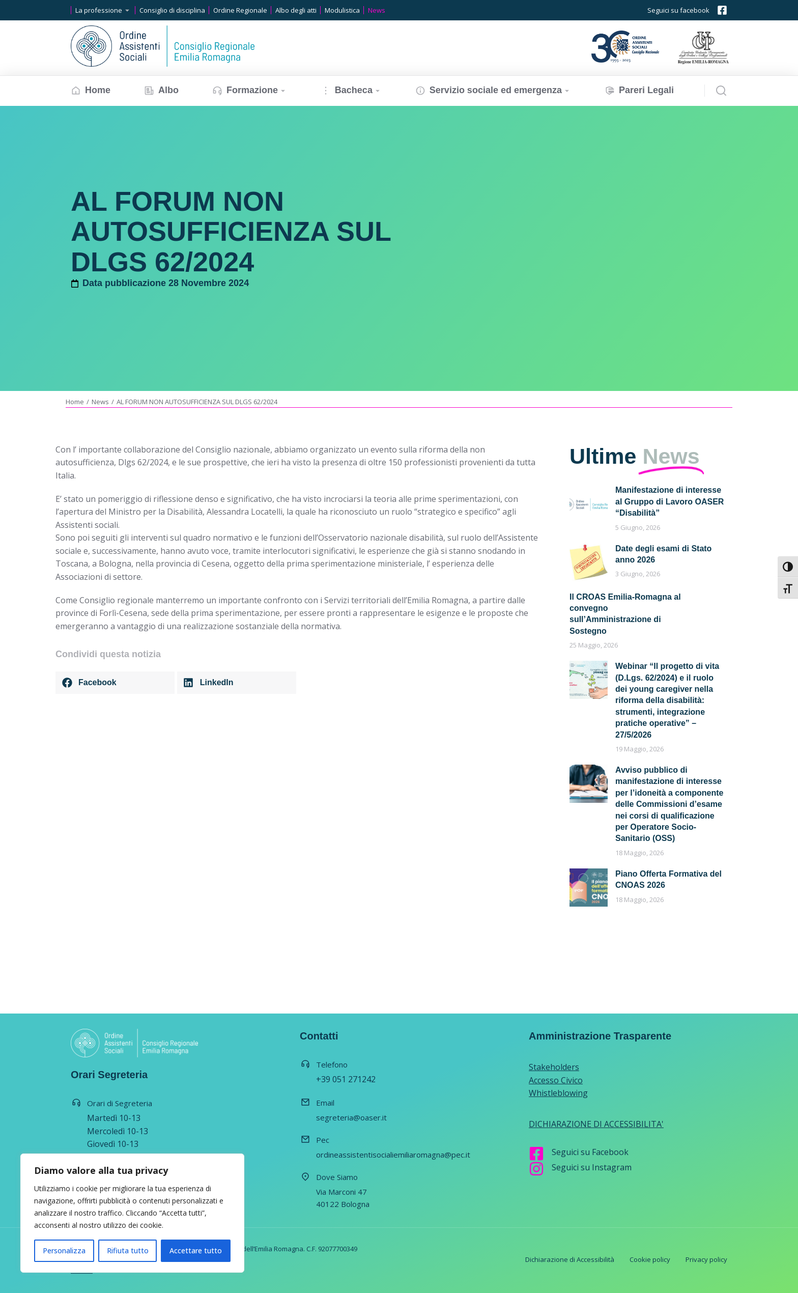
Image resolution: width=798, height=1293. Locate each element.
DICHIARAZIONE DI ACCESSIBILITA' (596, 1124)
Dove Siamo (337, 1177)
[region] (132, 1213)
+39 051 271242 (346, 1079)
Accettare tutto (195, 1250)
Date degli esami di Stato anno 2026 (663, 554)
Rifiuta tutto (128, 1250)
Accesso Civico (556, 1080)
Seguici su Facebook (590, 1152)
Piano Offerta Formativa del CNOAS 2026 (668, 879)
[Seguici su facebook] (722, 10)
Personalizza (64, 1250)
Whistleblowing (558, 1093)
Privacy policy (706, 1259)
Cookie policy (650, 1259)
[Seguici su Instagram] (536, 1168)
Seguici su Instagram (592, 1167)
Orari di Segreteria (119, 1103)
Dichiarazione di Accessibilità (569, 1259)
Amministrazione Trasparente (600, 1036)
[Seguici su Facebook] (536, 1153)
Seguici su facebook (678, 10)
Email (325, 1103)
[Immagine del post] (588, 504)
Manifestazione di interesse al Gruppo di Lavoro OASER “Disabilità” (669, 501)
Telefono (332, 1064)
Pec (322, 1140)
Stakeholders (554, 1067)
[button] (115, 682)
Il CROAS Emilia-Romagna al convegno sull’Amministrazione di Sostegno (625, 614)
